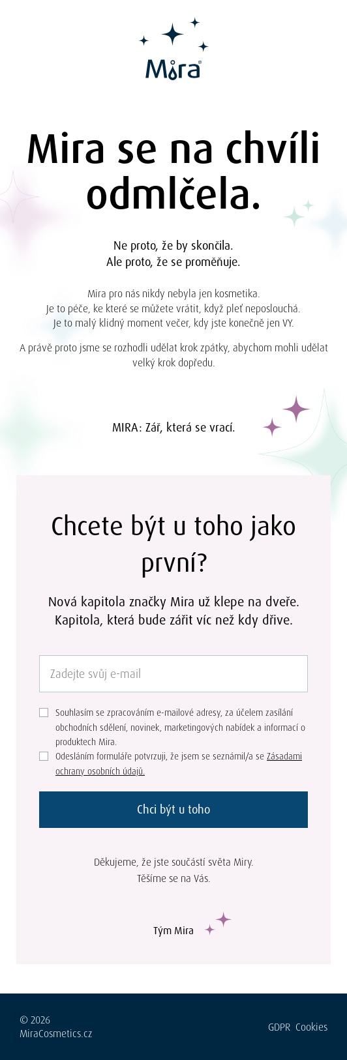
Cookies (311, 1027)
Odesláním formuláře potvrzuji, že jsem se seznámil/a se (178, 763)
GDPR (279, 1027)
